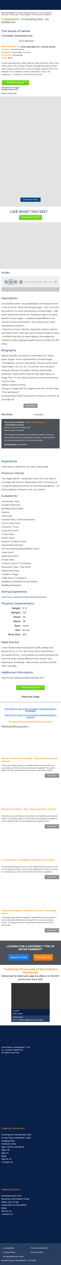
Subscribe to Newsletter (14, 1205)
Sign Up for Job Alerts (12, 1147)
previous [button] (6, 282)
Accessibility (8, 1248)
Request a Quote (15, 82)
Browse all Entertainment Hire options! (30, 721)
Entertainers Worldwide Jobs (16, 1134)
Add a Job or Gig (9, 1202)
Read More (30, 406)
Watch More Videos (30, 200)
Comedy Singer (48, 46)
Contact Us (43, 957)
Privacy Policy (37, 1252)
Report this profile (9, 93)
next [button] (16, 282)
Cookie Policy (9, 1252)
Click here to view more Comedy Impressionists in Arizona (31, 716)
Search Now (18, 957)
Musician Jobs (8, 1144)
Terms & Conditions (39, 1248)
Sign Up (5, 1150)
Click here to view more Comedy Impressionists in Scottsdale (31, 710)
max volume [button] (56, 282)
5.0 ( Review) (17, 41)
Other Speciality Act (30, 46)
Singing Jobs (8, 1141)
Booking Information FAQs (15, 1199)
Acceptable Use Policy (13, 1256)
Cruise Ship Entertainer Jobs (16, 1137)
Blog (3, 1156)
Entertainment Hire (11, 1196)
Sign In (5, 1153)
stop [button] (21, 282)
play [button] (11, 282)
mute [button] (45, 282)
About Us (6, 1159)
